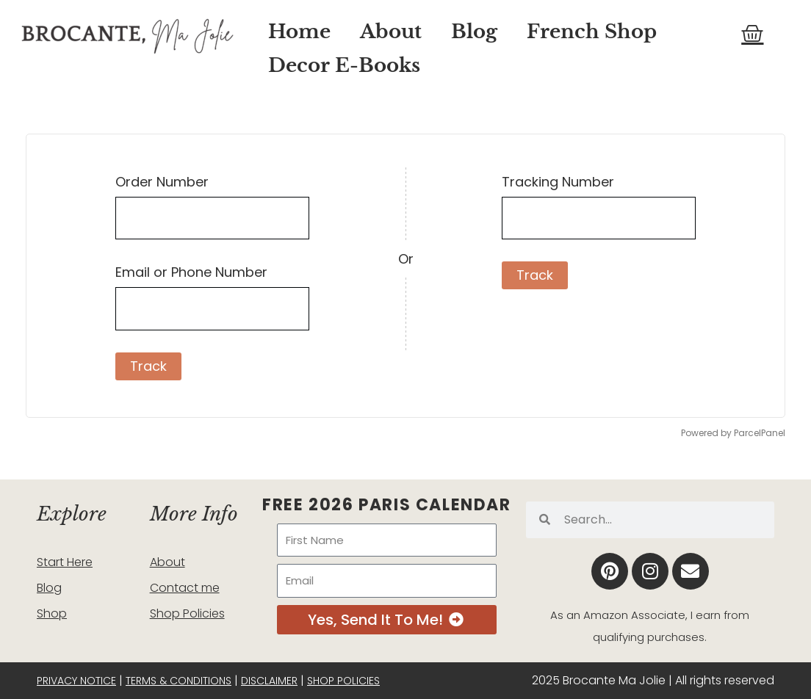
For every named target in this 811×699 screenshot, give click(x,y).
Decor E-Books (344, 65)
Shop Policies (187, 613)
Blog (474, 31)
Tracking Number (558, 182)
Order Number (162, 182)
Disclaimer (269, 680)
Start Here (65, 562)
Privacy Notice (76, 680)
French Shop (592, 31)
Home (299, 31)
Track (148, 366)
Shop (52, 613)
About (391, 31)
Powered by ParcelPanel (733, 433)
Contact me (185, 587)
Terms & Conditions (178, 680)
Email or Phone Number (191, 272)
